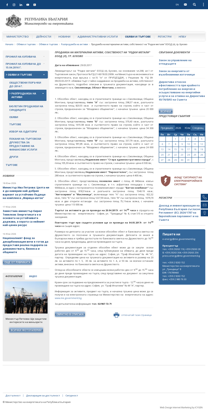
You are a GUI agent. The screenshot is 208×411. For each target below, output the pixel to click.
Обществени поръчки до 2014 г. (25, 84)
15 (175, 149)
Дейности (43, 36)
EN (177, 4)
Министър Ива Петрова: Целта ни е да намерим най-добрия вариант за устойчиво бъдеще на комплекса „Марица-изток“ (26, 193)
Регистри (164, 36)
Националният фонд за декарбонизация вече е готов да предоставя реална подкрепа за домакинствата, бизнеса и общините (25, 245)
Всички (165, 111)
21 (169, 154)
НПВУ (182, 36)
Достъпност (13, 395)
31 (188, 160)
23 (182, 154)
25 (195, 154)
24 (188, 154)
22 (175, 154)
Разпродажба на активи (74, 44)
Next (44, 295)
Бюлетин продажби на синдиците (26, 108)
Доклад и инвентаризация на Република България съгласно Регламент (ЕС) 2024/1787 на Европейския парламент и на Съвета (179, 212)
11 (195, 144)
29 (175, 160)
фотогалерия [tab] (13, 276)
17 (188, 149)
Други (13, 156)
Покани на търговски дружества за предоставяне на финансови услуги (25, 144)
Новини (64, 36)
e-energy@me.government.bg (178, 239)
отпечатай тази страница (133, 315)
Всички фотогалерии (26, 330)
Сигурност (71, 395)
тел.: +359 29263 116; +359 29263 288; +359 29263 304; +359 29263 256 (181, 250)
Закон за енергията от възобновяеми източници (177, 72)
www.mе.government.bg (68, 298)
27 (162, 160)
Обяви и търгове (138, 36)
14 (169, 149)
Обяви (13, 117)
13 (162, 149)
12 (201, 144)
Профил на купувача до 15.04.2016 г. (23, 65)
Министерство (18, 36)
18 (195, 149)
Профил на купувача (21, 56)
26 (201, 154)
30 (182, 160)
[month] (187, 128)
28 (169, 160)
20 (162, 154)
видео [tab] (33, 276)
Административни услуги (98, 36)
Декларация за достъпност (43, 395)
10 (188, 144)
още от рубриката (17, 262)
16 (182, 149)
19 (201, 149)
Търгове (15, 124)
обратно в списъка (70, 314)
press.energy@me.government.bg (181, 255)
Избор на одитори (23, 131)
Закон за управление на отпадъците (175, 62)
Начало (9, 44)
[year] (178, 128)
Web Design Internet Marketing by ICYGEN (181, 407)
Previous (7, 295)
